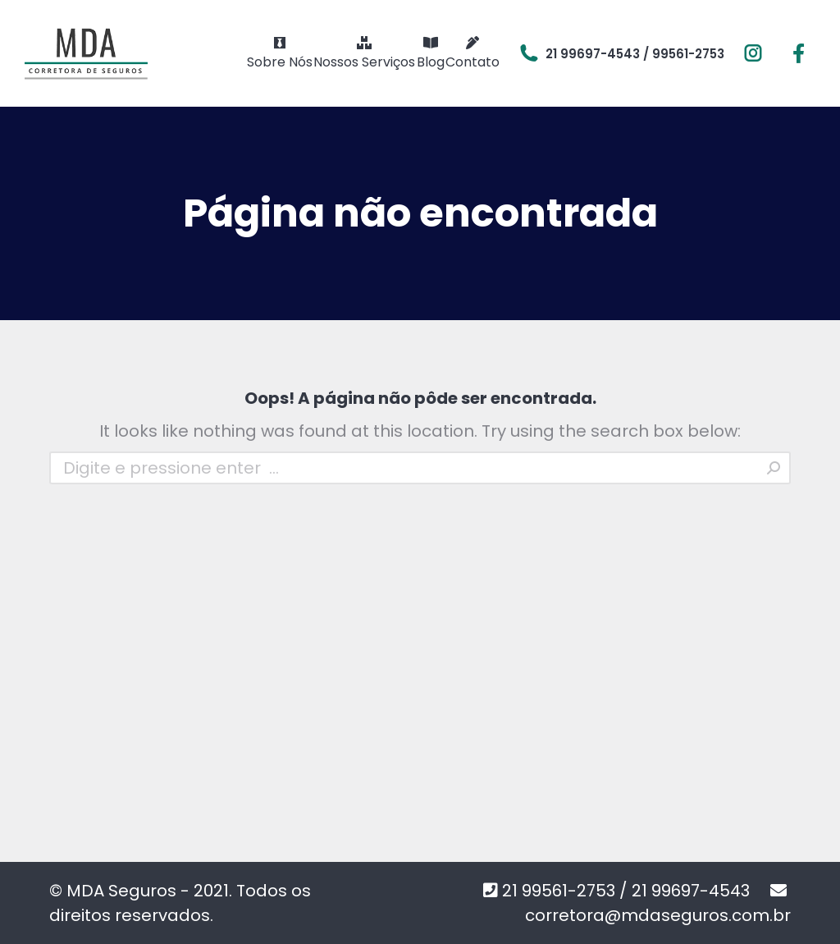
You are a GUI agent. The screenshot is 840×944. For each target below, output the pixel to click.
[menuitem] (280, 53)
